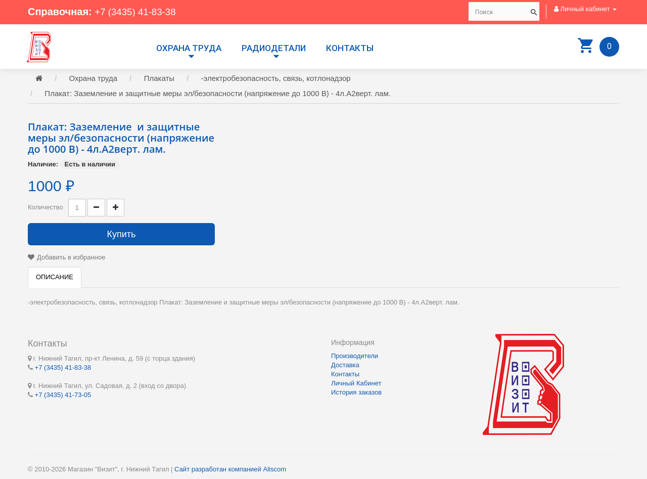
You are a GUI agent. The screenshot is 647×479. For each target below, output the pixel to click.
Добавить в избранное (71, 259)
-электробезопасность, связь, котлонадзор (276, 79)
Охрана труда (188, 48)
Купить (121, 236)
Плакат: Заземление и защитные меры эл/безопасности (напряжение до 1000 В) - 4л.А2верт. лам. (217, 95)
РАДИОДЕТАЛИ (274, 48)
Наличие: (43, 165)
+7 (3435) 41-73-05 (63, 394)
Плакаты (159, 79)
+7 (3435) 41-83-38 (138, 11)
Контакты (350, 48)
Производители (354, 356)
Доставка (345, 365)
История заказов (356, 392)
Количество (45, 208)
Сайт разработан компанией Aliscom (230, 469)
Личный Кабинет (356, 383)
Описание (54, 278)
